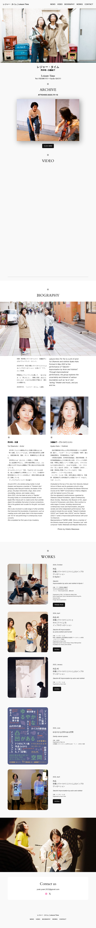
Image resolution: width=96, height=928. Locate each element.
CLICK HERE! (48, 146)
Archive (56, 649)
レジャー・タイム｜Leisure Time (16, 4)
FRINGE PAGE (58, 605)
